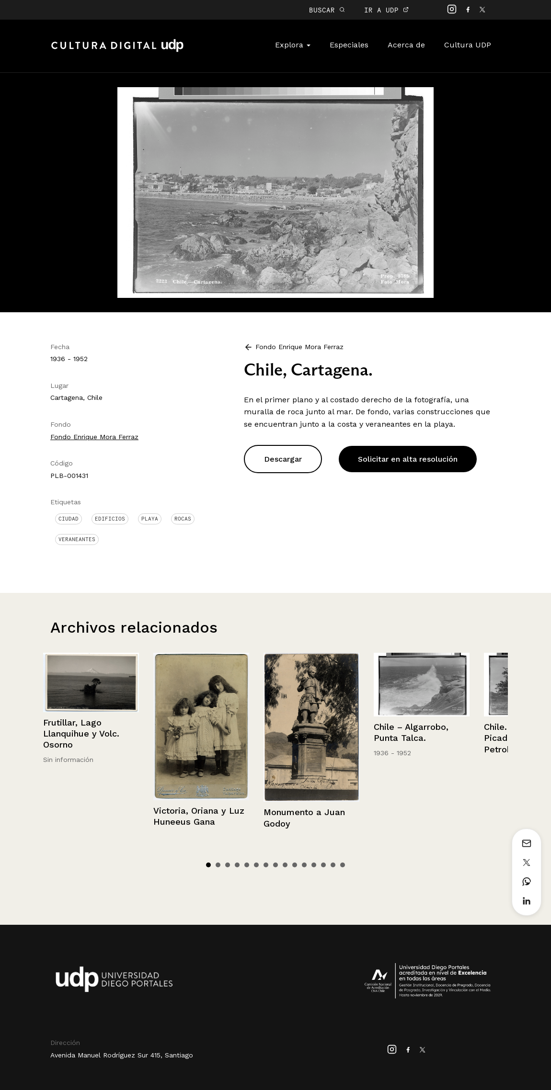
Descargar (283, 459)
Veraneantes (76, 539)
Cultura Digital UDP (117, 51)
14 (333, 865)
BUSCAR (327, 10)
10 (294, 865)
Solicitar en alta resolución (408, 459)
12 (313, 865)
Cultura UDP (467, 44)
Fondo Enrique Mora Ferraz (94, 437)
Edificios (110, 518)
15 (342, 865)
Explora (292, 44)
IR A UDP (386, 10)
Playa (149, 518)
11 (304, 865)
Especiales (349, 44)
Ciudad (68, 518)
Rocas (182, 518)
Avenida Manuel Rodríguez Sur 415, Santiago (121, 1055)
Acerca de (406, 44)
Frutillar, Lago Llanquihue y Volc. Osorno (81, 733)
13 (323, 865)
